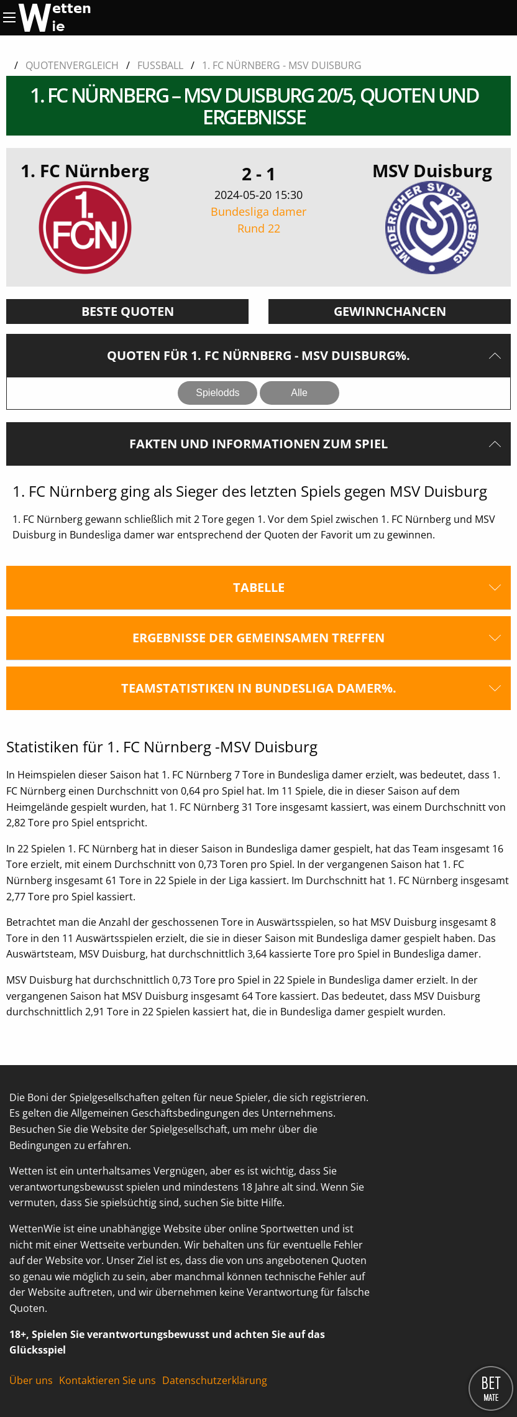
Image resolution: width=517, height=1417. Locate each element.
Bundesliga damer (259, 220)
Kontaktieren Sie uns (107, 1380)
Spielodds (217, 392)
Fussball (160, 65)
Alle (299, 392)
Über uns (31, 1380)
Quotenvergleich (72, 65)
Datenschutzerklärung (214, 1380)
